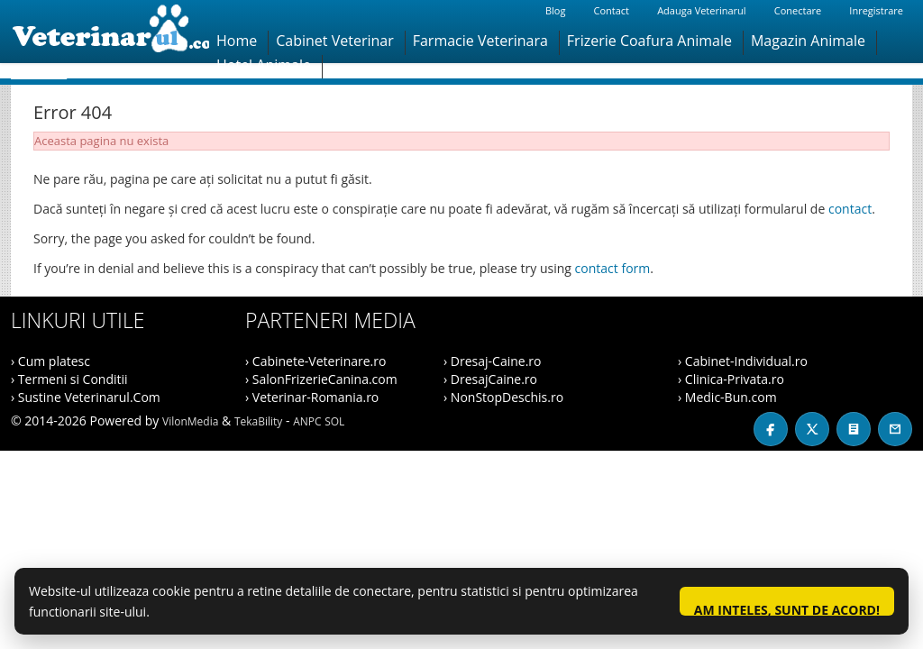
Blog (555, 10)
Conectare (797, 10)
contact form (613, 268)
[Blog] (853, 429)
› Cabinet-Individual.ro (743, 361)
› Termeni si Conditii (69, 379)
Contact (612, 10)
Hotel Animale (263, 65)
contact (850, 208)
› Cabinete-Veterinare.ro (315, 361)
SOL (334, 421)
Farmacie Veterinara (480, 40)
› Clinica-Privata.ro (731, 379)
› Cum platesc (50, 361)
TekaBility (258, 421)
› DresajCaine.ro (490, 379)
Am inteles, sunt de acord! (787, 608)
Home (236, 40)
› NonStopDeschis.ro (503, 397)
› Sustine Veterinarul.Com (85, 397)
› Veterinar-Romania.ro (312, 397)
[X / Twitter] (812, 429)
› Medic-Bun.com (727, 397)
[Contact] (895, 429)
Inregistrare (876, 10)
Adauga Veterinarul (701, 10)
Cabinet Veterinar (334, 40)
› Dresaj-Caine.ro (492, 361)
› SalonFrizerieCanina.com (321, 379)
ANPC (307, 421)
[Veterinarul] (110, 31)
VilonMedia (190, 421)
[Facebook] (771, 429)
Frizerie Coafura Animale (649, 40)
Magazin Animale (808, 40)
